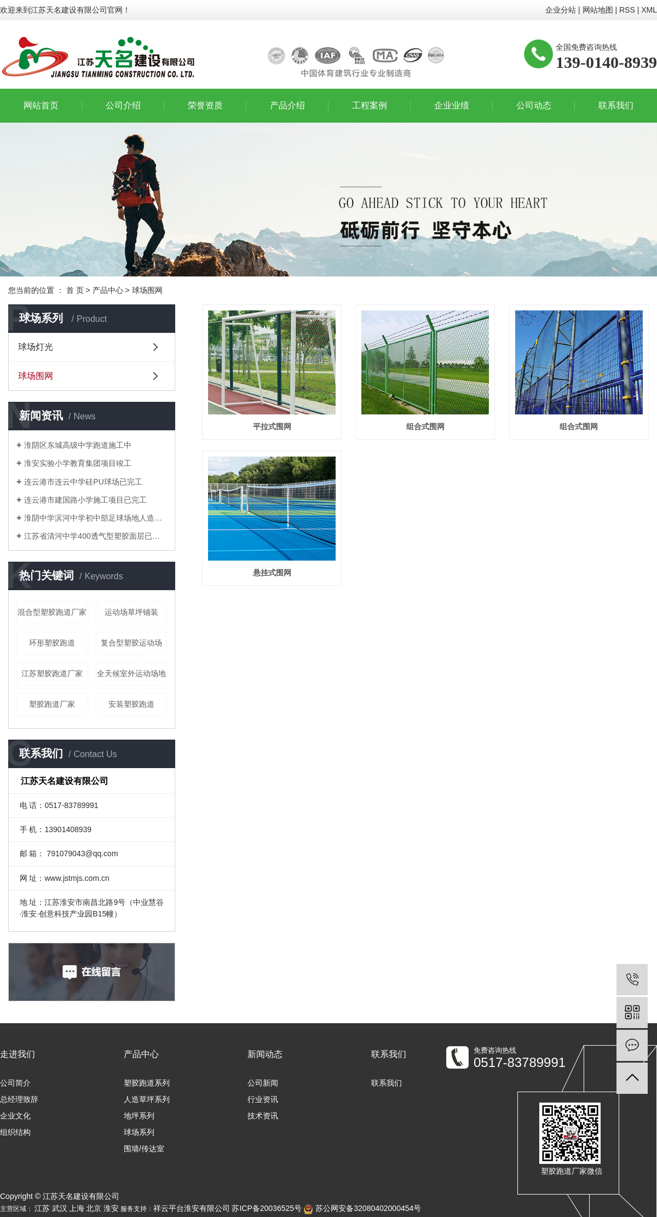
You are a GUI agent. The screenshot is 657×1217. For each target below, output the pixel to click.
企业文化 (15, 1115)
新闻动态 (265, 1054)
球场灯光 (35, 346)
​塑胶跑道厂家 (52, 704)
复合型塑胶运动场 (131, 642)
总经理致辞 (19, 1099)
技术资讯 (262, 1115)
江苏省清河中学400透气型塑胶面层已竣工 (95, 536)
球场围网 (147, 290)
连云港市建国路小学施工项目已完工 (85, 499)
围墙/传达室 (144, 1148)
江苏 (42, 1208)
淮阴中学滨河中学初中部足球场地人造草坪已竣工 (95, 518)
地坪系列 (139, 1115)
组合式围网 (425, 426)
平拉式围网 (272, 426)
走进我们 (17, 1054)
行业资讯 (262, 1099)
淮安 (111, 1208)
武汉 (59, 1208)
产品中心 (108, 290)
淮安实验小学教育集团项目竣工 (77, 463)
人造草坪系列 (147, 1099)
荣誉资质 (205, 105)
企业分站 (560, 9)
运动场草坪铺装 (131, 612)
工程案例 (369, 105)
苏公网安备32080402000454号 (362, 1208)
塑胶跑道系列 (147, 1082)
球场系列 (139, 1132)
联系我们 (615, 105)
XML (649, 9)
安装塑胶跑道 (131, 704)
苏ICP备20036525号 (267, 1208)
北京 (93, 1208)
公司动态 (533, 105)
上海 (76, 1208)
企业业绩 (451, 105)
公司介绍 (123, 105)
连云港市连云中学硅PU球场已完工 (83, 481)
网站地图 (598, 9)
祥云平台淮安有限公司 (191, 1208)
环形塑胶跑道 (52, 642)
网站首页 (41, 105)
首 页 (75, 290)
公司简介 (15, 1082)
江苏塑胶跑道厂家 (52, 673)
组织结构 (15, 1132)
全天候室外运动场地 (131, 673)
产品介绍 (287, 105)
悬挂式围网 (272, 572)
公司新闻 (262, 1082)
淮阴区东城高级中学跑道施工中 (77, 445)
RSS (627, 9)
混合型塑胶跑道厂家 (52, 612)
